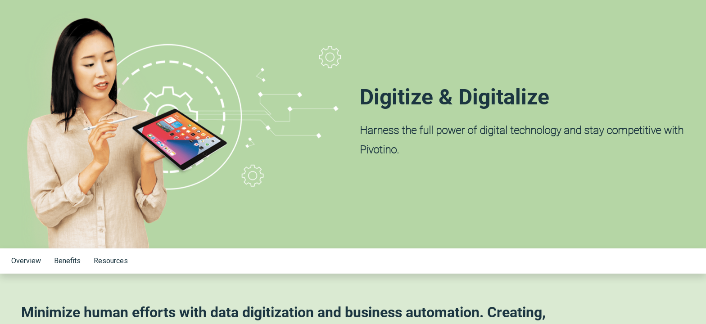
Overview (26, 260)
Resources (111, 260)
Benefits (67, 260)
